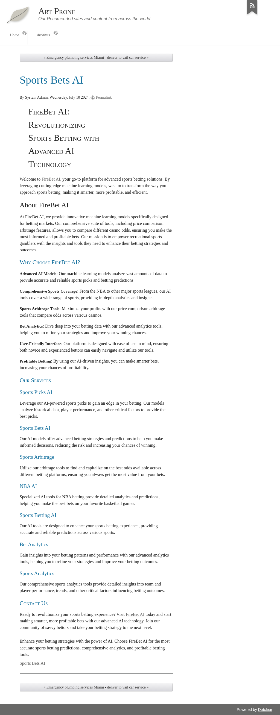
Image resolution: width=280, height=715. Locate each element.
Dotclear (265, 709)
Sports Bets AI (32, 663)
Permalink (104, 97)
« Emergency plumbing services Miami (73, 57)
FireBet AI (51, 179)
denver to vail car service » (127, 57)
